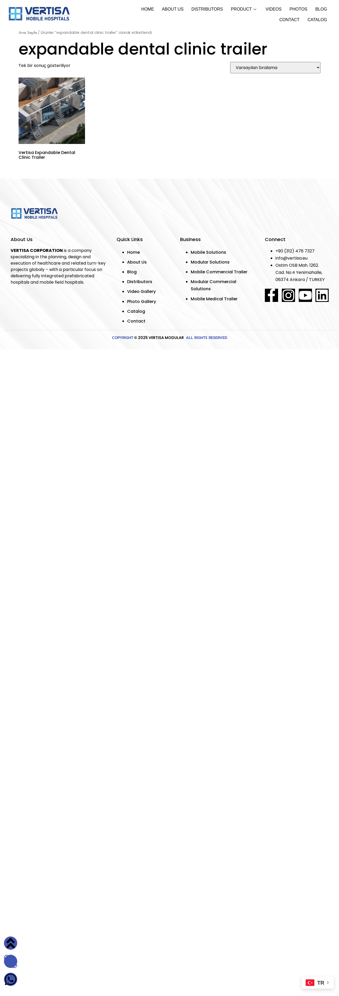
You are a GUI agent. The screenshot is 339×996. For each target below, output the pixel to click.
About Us (173, 9)
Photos (298, 9)
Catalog (317, 19)
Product (244, 9)
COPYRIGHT (122, 338)
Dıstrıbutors (207, 9)
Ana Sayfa (28, 32)
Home (147, 9)
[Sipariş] (275, 67)
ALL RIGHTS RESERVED (206, 338)
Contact (289, 19)
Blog (321, 9)
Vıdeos (274, 9)
